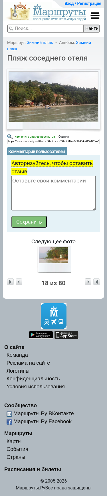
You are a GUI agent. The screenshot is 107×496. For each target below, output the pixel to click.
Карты (14, 441)
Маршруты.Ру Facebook (42, 421)
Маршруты (18, 433)
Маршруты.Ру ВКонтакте (43, 413)
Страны (16, 457)
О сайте (14, 347)
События (17, 449)
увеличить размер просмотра (35, 136)
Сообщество (20, 405)
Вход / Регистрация (82, 3)
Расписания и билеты (32, 469)
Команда (17, 355)
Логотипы (18, 371)
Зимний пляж (40, 42)
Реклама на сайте (28, 363)
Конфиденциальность (33, 378)
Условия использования (36, 386)
